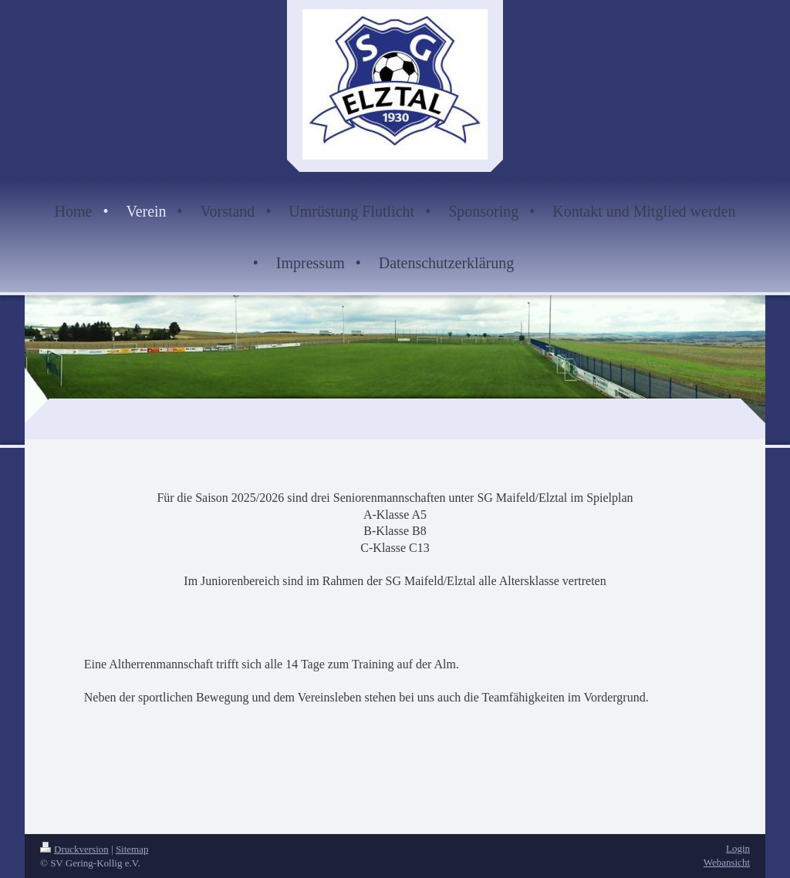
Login (738, 848)
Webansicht (727, 862)
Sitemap (132, 849)
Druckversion (74, 849)
